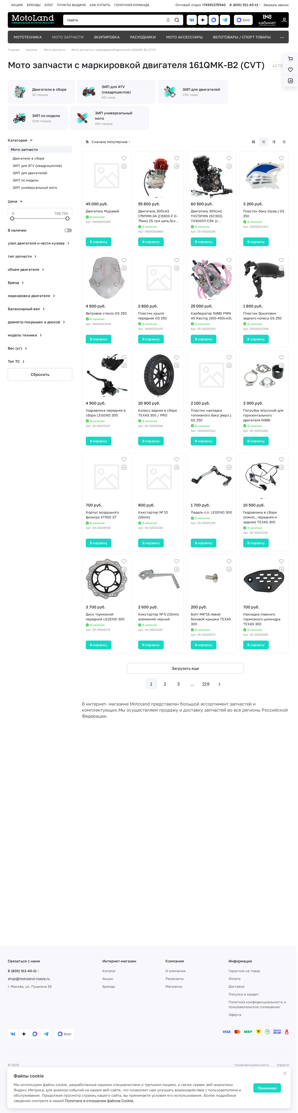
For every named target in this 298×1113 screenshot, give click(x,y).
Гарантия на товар (244, 971)
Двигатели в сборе (28, 158)
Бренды (108, 986)
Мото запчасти (24, 149)
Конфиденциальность (252, 1065)
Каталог (109, 971)
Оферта (235, 1015)
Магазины (173, 986)
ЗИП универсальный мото (35, 187)
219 (206, 684)
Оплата (234, 979)
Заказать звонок (276, 5)
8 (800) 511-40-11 (244, 5)
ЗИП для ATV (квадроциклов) (37, 165)
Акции (107, 979)
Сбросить (40, 374)
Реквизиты (174, 979)
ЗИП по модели (25, 180)
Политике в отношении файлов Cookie (99, 1100)
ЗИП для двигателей (30, 173)
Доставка (236, 986)
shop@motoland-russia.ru (29, 979)
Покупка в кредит (244, 994)
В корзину (98, 242)
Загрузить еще (185, 668)
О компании (175, 971)
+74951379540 (214, 5)
